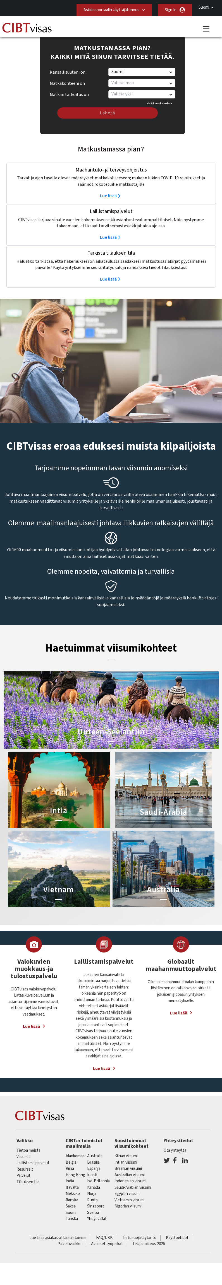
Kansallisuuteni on (67, 72)
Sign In (170, 10)
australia (94, 1156)
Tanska (72, 1219)
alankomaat (76, 1156)
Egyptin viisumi (127, 1194)
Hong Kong (75, 1175)
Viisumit (23, 1157)
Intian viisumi (125, 1162)
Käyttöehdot (177, 1238)
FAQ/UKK (104, 1238)
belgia (71, 1162)
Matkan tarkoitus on (69, 92)
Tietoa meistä (28, 1150)
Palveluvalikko (70, 1244)
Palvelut (23, 1175)
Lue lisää (108, 196)
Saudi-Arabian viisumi (132, 1187)
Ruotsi (93, 1200)
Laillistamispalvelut (32, 1163)
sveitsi (93, 1213)
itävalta (72, 1187)
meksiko (73, 1194)
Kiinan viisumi (126, 1156)
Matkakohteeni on (67, 83)
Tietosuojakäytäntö (139, 1238)
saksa (71, 1206)
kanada (93, 1187)
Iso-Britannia (98, 1181)
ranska (72, 1200)
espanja (94, 1168)
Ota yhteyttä (175, 1150)
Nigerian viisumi (128, 1206)
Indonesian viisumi (130, 1181)
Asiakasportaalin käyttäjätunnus (111, 10)
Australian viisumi (129, 1175)
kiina (70, 1168)
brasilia (93, 1162)
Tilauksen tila (27, 1182)
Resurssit (24, 1169)
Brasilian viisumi (128, 1168)
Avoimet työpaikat (107, 1244)
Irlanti (92, 1175)
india (70, 1181)
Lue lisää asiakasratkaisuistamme (58, 1238)
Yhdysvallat (97, 1219)
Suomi (204, 7)
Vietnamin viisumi (129, 1200)
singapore (96, 1206)
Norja (91, 1194)
